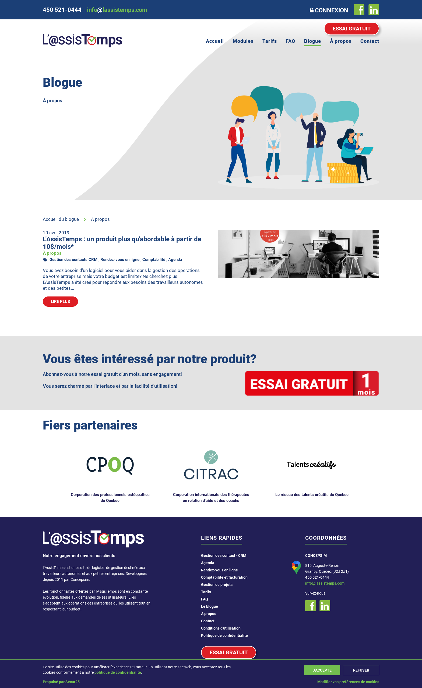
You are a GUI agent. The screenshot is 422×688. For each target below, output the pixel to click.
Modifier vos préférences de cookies (348, 682)
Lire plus (60, 301)
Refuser (361, 670)
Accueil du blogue (61, 219)
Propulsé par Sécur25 (61, 682)
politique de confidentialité (117, 672)
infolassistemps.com (117, 9)
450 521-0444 (317, 577)
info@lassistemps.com (324, 583)
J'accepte (322, 670)
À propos (100, 219)
